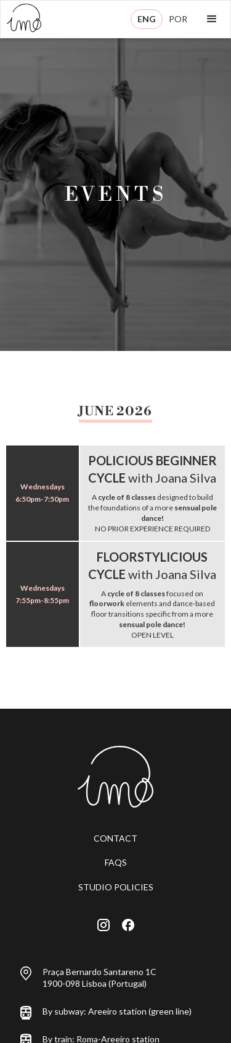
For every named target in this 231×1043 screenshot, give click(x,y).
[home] (21, 19)
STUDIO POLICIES (115, 887)
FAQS (116, 862)
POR (178, 19)
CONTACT (115, 838)
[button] (211, 19)
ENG (146, 19)
